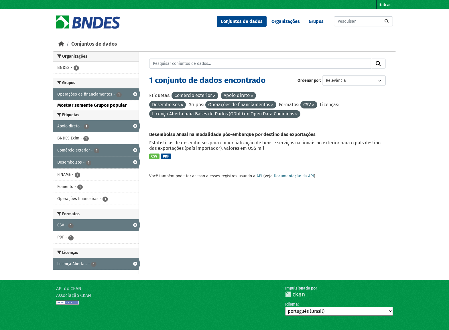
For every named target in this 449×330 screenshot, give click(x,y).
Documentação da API (294, 176)
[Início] (61, 44)
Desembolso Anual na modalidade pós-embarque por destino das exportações (232, 134)
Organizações (285, 21)
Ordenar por (309, 80)
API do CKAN (68, 288)
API (259, 176)
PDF (166, 156)
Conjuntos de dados (242, 21)
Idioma (291, 304)
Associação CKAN (73, 295)
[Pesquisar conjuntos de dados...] (363, 21)
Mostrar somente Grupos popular (92, 105)
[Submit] (386, 21)
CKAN (295, 294)
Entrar (384, 4)
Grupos (316, 21)
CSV (154, 156)
